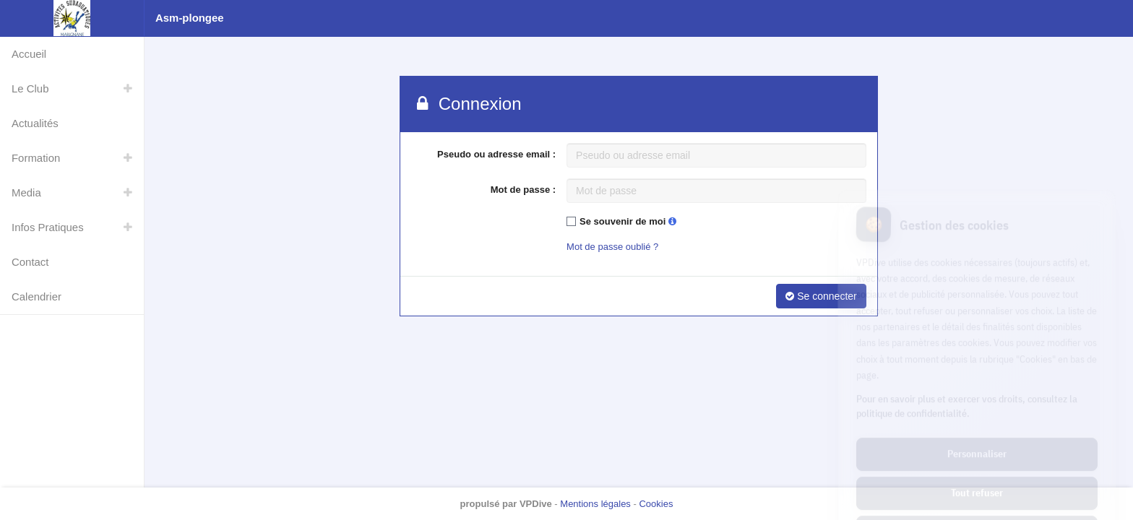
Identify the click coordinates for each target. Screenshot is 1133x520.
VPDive (536, 503)
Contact (30, 262)
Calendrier (36, 296)
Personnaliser (977, 391)
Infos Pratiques (48, 227)
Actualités (35, 123)
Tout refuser (977, 430)
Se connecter (820, 296)
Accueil (29, 54)
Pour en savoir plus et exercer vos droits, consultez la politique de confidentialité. (966, 344)
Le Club (30, 88)
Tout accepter (977, 469)
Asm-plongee (189, 18)
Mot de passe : (523, 189)
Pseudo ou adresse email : (496, 154)
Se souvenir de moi (628, 221)
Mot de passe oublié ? (612, 246)
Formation (36, 158)
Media (26, 192)
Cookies (656, 503)
